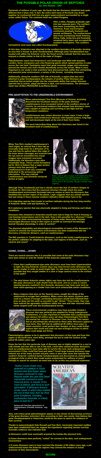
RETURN (50, 454)
